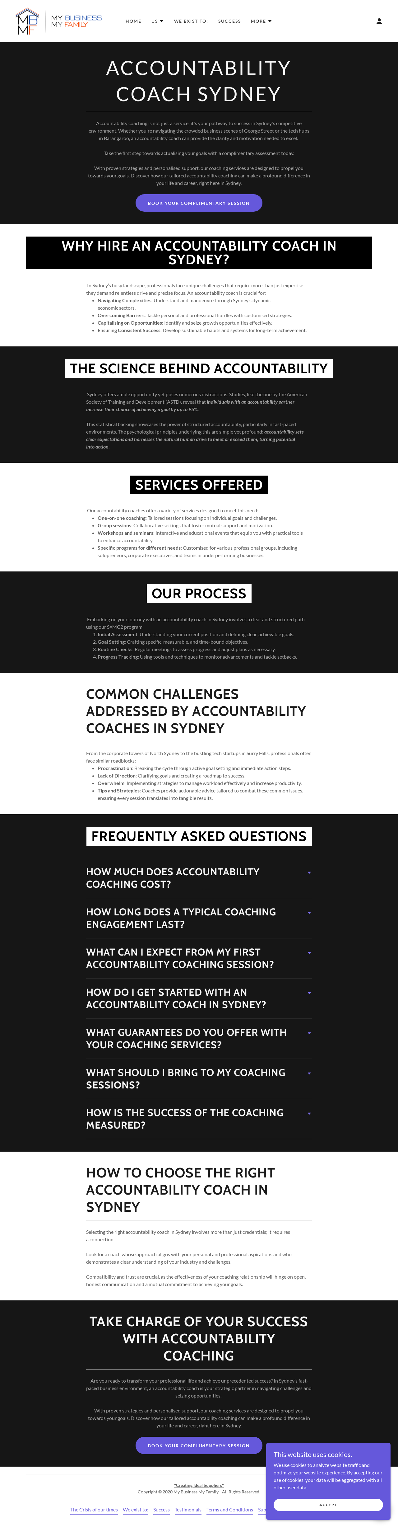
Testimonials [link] (188, 1509)
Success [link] (229, 21)
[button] (157, 21)
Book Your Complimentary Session (199, 203)
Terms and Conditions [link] (229, 1509)
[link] (58, 20)
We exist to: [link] (191, 21)
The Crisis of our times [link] (94, 1509)
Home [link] (133, 21)
